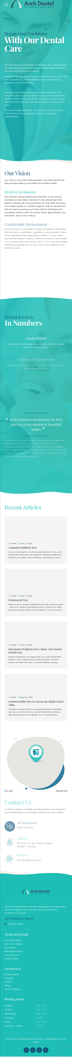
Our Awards (10, 949)
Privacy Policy (11, 960)
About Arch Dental (13, 945)
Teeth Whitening (12, 990)
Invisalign (9, 979)
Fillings (8, 986)
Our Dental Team (13, 941)
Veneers (8, 983)
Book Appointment (13, 952)
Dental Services (12, 956)
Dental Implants (12, 975)
